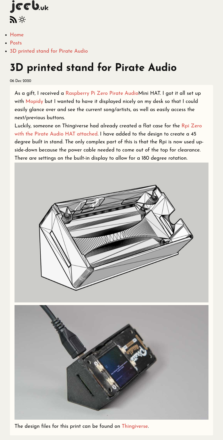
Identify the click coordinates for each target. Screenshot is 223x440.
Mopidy (34, 101)
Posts (16, 43)
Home (17, 35)
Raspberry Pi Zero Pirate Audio (102, 93)
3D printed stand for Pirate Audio (49, 51)
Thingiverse (135, 426)
